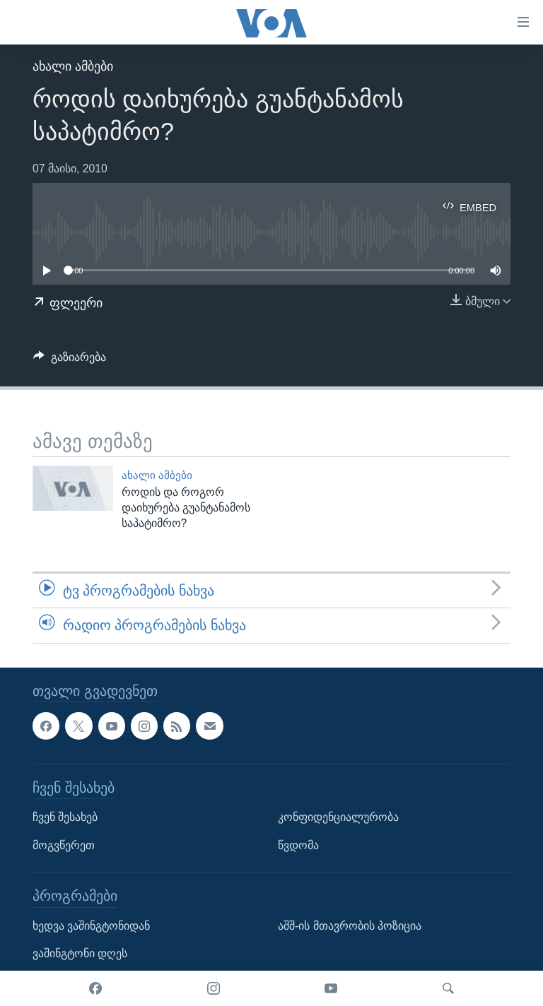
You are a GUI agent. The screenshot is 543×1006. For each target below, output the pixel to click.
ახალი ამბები (73, 66)
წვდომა (298, 845)
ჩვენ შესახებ (65, 817)
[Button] (69, 360)
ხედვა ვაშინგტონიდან (91, 925)
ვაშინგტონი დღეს (80, 953)
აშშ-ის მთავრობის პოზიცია (349, 925)
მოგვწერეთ (64, 845)
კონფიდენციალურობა (338, 817)
